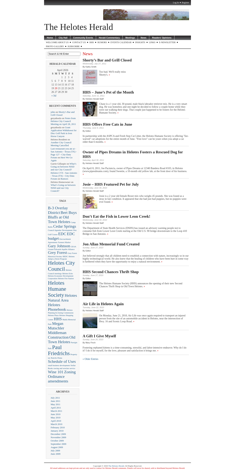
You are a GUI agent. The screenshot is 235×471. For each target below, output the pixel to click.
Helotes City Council (61, 266)
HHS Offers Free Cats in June (107, 124)
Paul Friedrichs (59, 350)
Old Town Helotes (61, 339)
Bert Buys (69, 212)
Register (185, 2)
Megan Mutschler (56, 325)
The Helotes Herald (78, 27)
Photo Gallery (55, 46)
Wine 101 (56, 372)
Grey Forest (57, 252)
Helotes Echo (67, 274)
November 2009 (58, 437)
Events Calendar (121, 42)
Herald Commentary (109, 37)
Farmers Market (64, 242)
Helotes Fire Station (66, 279)
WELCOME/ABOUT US (57, 42)
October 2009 (57, 440)
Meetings (130, 37)
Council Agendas (54, 230)
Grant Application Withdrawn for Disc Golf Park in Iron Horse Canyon (64, 132)
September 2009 (58, 444)
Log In (176, 2)
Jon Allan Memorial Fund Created (111, 244)
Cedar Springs (64, 226)
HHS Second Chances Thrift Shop (111, 272)
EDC (62, 234)
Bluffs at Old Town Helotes (59, 219)
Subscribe (73, 46)
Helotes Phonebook (57, 307)
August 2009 (57, 447)
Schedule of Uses (62, 361)
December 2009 (58, 434)
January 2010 (57, 430)
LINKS (152, 42)
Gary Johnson (59, 246)
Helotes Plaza (53, 315)
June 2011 (55, 401)
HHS (91, 42)
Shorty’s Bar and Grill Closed (107, 60)
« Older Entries (90, 359)
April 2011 (56, 407)
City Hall (63, 37)
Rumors (102, 42)
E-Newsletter (167, 42)
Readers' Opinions (161, 37)
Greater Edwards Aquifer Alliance (61, 249)
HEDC (65, 256)
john (53, 112)
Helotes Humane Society (57, 289)
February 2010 (58, 427)
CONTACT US (79, 42)
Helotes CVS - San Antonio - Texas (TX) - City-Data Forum (64, 175)
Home (50, 37)
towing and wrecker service (64, 368)
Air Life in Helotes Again (103, 304)
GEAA (73, 247)
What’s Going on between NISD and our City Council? (63, 166)
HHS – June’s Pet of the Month (108, 92)
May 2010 (55, 417)
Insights (140, 42)
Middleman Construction (58, 335)
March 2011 (56, 411)
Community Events (83, 37)
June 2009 (55, 453)
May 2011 (55, 404)
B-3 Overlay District (58, 210)
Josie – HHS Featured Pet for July (111, 184)
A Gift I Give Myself (99, 336)
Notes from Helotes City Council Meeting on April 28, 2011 (63, 121)
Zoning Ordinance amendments (62, 376)
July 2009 (55, 450)
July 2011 (55, 397)
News (143, 37)
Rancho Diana (56, 358)
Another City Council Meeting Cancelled (61, 144)
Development (67, 230)
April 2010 (56, 420)
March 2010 (56, 424)
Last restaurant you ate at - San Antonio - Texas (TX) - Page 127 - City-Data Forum (64, 153)
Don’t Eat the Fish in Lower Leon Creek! (116, 216)
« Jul (53, 95)
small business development (59, 365)
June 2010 (55, 414)
